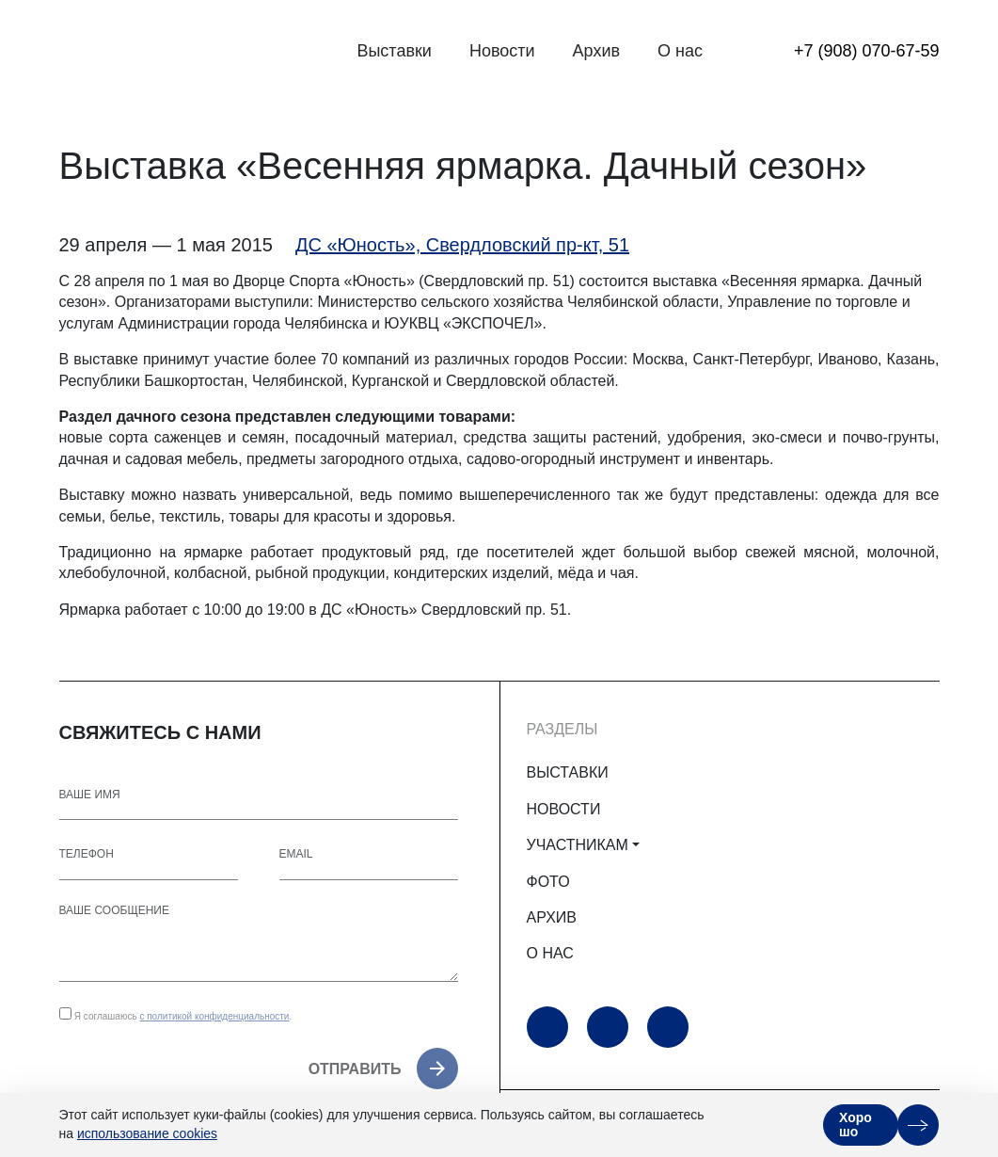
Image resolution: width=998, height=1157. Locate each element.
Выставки (394, 50)
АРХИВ (552, 917)
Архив (596, 50)
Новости (502, 50)
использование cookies (147, 1133)
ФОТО (548, 882)
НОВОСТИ (564, 809)
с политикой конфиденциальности (214, 1016)
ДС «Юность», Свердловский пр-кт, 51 (462, 244)
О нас (680, 50)
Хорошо (855, 1124)
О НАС (550, 953)
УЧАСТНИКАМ (577, 845)
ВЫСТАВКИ (568, 772)
